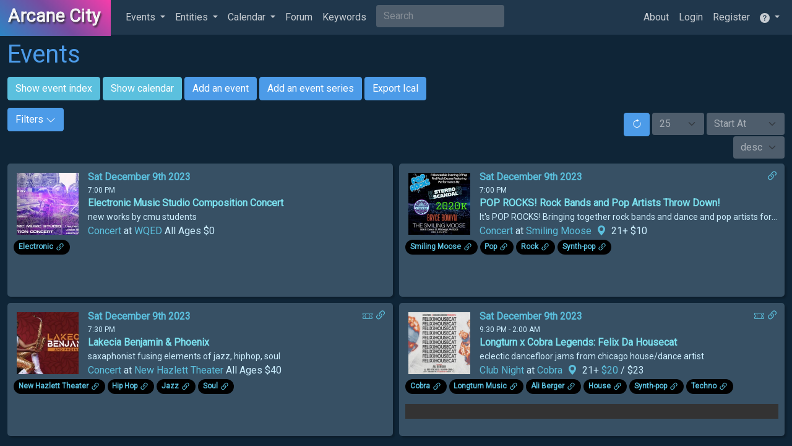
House (599, 386)
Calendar (248, 17)
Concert (104, 231)
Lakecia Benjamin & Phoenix (148, 342)
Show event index (53, 88)
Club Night (502, 370)
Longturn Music (480, 386)
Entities (192, 17)
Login (691, 17)
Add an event (220, 88)
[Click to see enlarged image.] (48, 203)
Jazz (170, 386)
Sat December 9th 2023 (139, 177)
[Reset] (637, 124)
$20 (611, 370)
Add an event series (310, 88)
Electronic (36, 246)
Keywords (344, 17)
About (656, 17)
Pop (490, 246)
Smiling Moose (559, 231)
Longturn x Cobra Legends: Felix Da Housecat (578, 342)
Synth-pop (578, 246)
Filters (35, 119)
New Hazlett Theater (178, 370)
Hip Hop (124, 386)
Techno (704, 386)
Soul (210, 386)
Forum (298, 17)
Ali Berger (547, 386)
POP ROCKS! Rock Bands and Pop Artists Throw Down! (600, 203)
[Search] (440, 16)
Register (731, 17)
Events (142, 17)
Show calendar (142, 88)
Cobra (549, 370)
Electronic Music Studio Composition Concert (185, 203)
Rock (529, 246)
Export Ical (395, 88)
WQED (148, 231)
